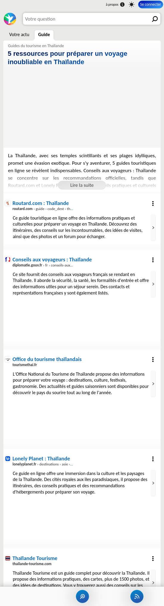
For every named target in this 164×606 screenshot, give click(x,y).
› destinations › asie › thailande (49, 464)
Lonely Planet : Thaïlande (41, 458)
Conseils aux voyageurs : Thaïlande (52, 259)
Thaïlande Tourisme (35, 558)
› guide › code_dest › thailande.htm (51, 208)
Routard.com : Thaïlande (41, 203)
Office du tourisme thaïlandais (47, 359)
